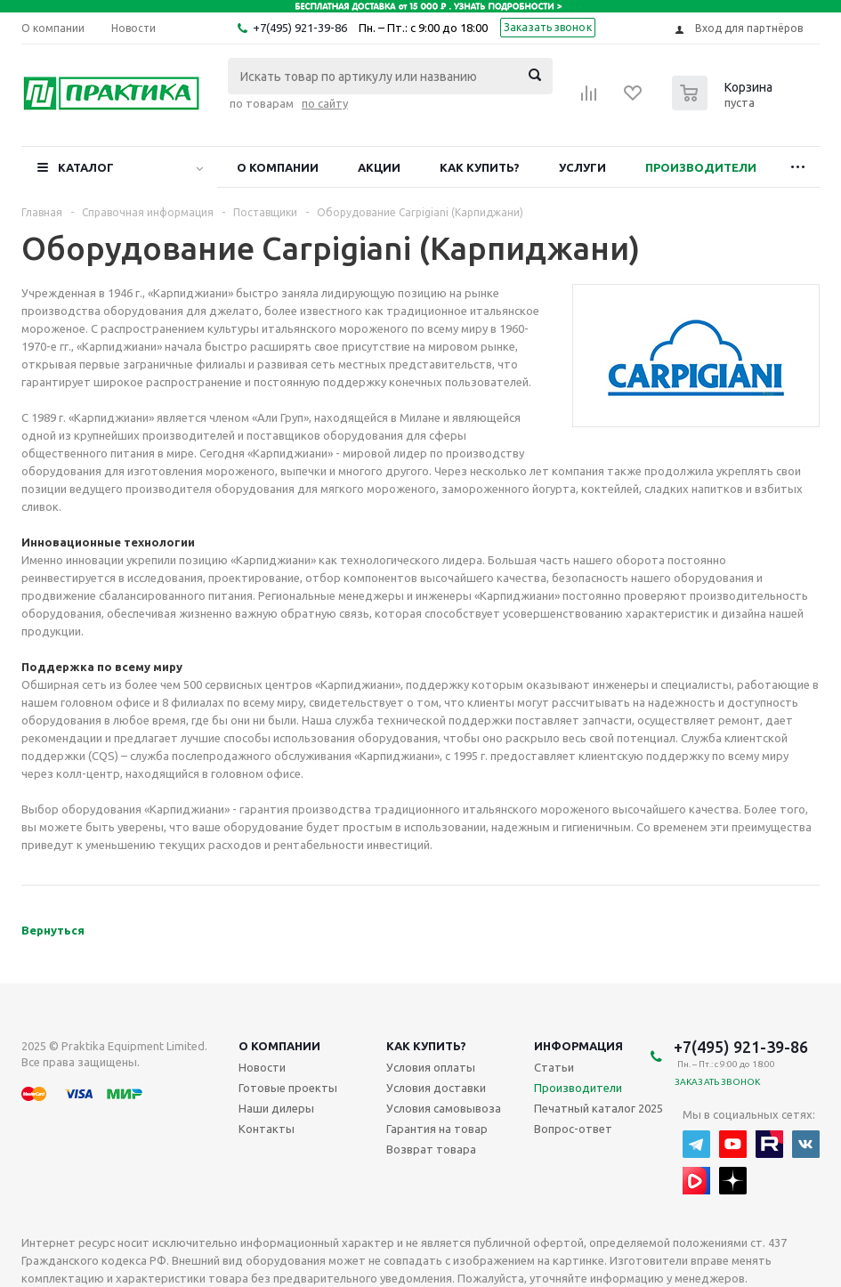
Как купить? (480, 167)
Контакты (267, 1128)
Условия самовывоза (443, 1108)
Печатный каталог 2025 (598, 1108)
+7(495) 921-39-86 (300, 27)
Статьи (554, 1067)
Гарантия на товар (437, 1128)
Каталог (86, 167)
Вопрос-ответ (573, 1128)
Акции (379, 167)
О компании (278, 167)
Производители (700, 167)
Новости (262, 1067)
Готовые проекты (288, 1087)
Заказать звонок (548, 27)
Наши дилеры (276, 1108)
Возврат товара (431, 1149)
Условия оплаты (430, 1067)
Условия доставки (436, 1087)
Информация (578, 1046)
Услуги (582, 167)
